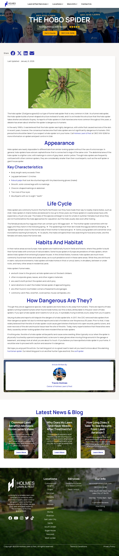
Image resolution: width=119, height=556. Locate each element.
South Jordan (50, 527)
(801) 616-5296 (67, 33)
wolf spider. (79, 351)
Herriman (50, 493)
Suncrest (50, 534)
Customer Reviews (100, 502)
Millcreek (50, 508)
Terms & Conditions (78, 546)
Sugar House (50, 530)
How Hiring (100, 506)
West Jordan (50, 538)
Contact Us (86, 4)
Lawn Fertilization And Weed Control (74, 484)
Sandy (50, 523)
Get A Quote (50, 33)
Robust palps (16, 180)
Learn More (21, 452)
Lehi (50, 501)
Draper (50, 489)
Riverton (50, 515)
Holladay (50, 497)
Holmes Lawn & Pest (82, 133)
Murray (50, 512)
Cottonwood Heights (50, 484)
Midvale (50, 504)
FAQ (100, 510)
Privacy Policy (109, 546)
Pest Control (73, 489)
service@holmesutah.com (100, 483)
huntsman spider (14, 351)
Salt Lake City (50, 519)
